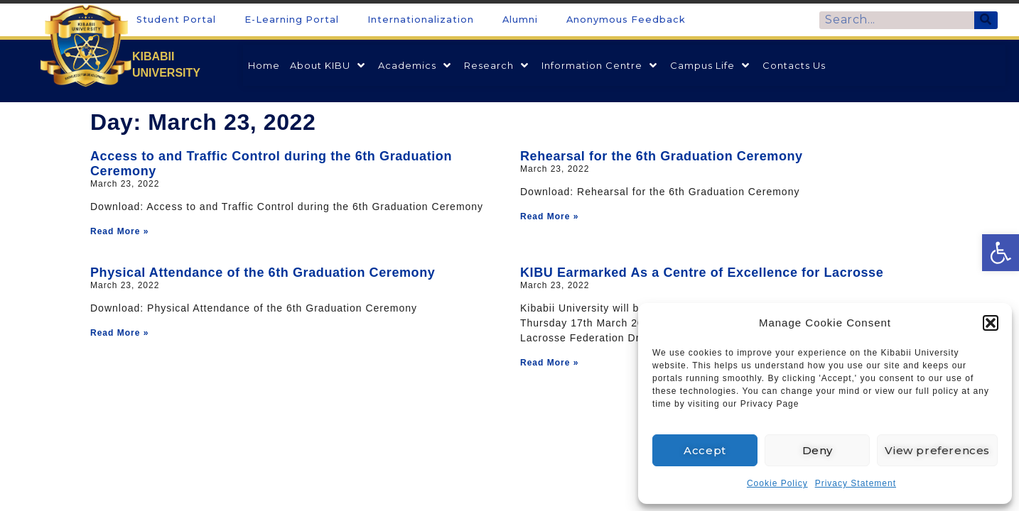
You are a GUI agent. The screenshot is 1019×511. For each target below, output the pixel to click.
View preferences (937, 450)
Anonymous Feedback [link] (626, 19)
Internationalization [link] (420, 19)
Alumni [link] (520, 19)
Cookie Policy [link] (777, 483)
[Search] (986, 20)
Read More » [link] (119, 231)
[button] (990, 323)
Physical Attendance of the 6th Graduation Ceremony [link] (262, 272)
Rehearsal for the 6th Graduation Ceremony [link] (661, 156)
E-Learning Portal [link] (291, 19)
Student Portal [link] (176, 19)
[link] (1000, 252)
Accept (705, 450)
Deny (817, 450)
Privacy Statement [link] (855, 483)
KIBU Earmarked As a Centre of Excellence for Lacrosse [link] (701, 272)
